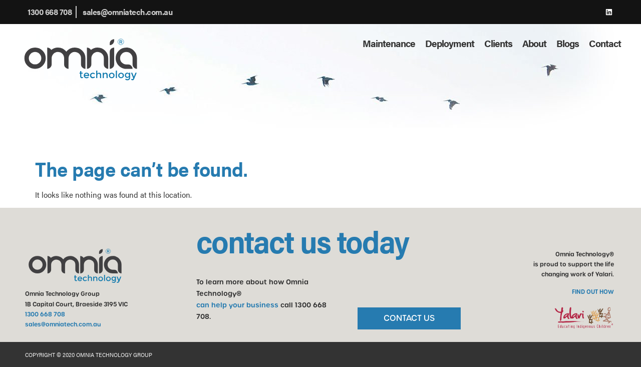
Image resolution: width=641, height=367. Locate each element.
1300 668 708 (45, 314)
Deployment (449, 43)
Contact (605, 43)
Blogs (567, 43)
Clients (498, 43)
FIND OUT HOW (593, 292)
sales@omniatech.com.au (63, 324)
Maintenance (389, 43)
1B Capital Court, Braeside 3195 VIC (76, 304)
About (534, 43)
